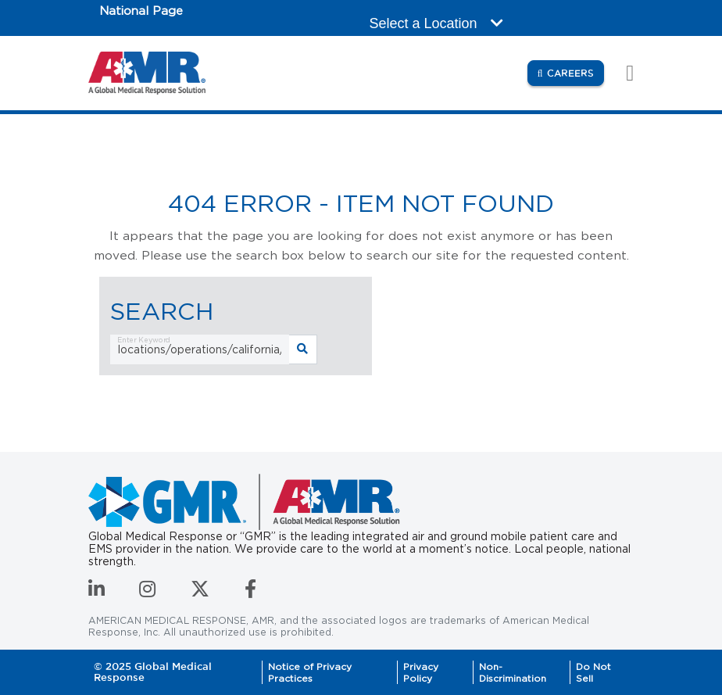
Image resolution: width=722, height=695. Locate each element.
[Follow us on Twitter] (200, 592)
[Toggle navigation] (621, 73)
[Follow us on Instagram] (147, 592)
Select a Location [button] (436, 23)
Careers (575, 72)
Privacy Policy (420, 672)
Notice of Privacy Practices (310, 672)
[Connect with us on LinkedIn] (96, 592)
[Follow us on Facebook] (250, 592)
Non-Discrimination (512, 672)
